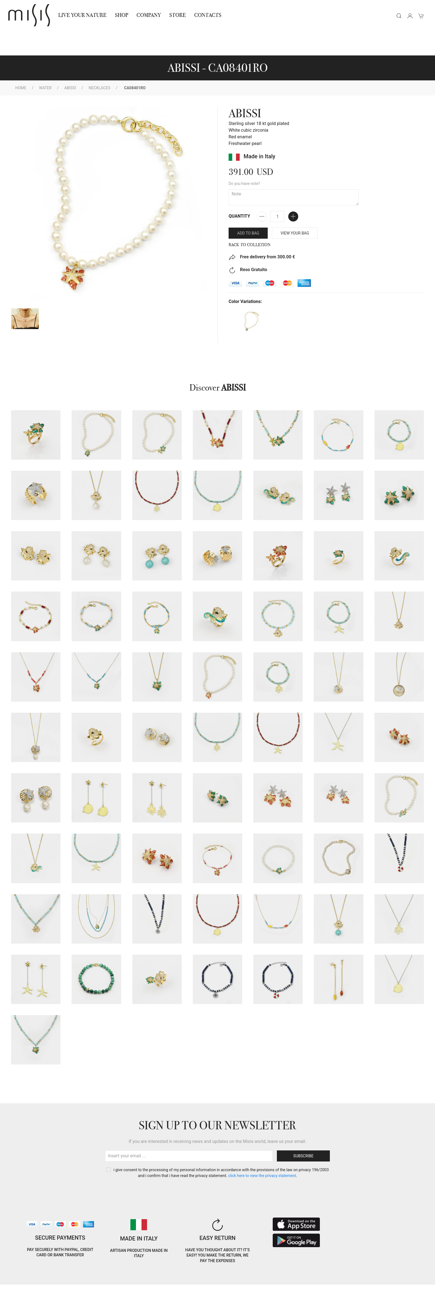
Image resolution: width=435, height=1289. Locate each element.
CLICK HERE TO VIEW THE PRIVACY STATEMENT (262, 1150)
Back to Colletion (250, 220)
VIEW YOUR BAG (294, 208)
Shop (121, 15)
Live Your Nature (82, 15)
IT (360, 1270)
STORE (177, 15)
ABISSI (70, 63)
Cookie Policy (19, 1274)
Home (20, 63)
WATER (45, 63)
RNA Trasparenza (64, 1281)
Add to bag (248, 208)
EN (374, 1270)
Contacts (207, 15)
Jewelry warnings (101, 1281)
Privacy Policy (50, 1274)
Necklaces (99, 63)
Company (148, 15)
